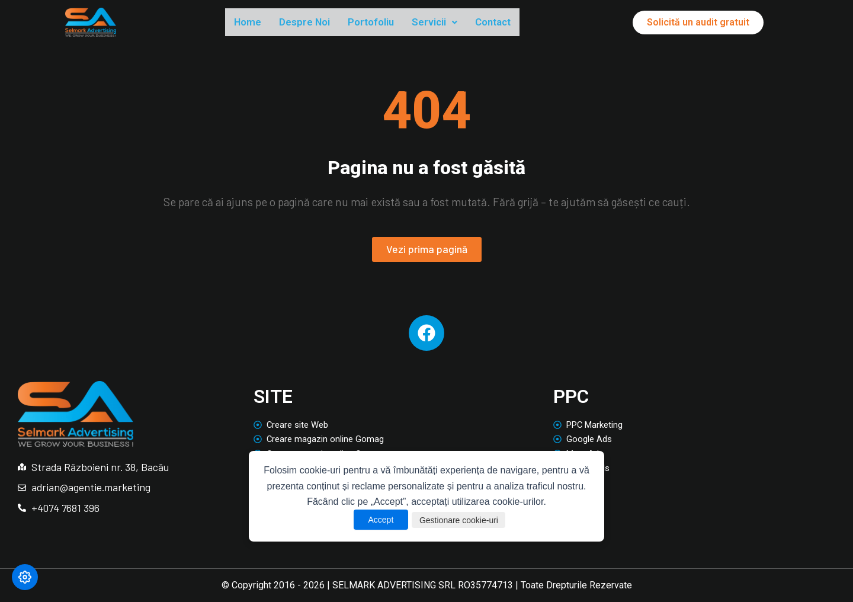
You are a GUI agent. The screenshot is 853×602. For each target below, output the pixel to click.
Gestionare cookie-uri (461, 519)
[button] (463, 23)
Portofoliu (391, 23)
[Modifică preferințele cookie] (25, 577)
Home (250, 23)
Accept (371, 519)
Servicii (463, 23)
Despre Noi (315, 23)
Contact (529, 23)
